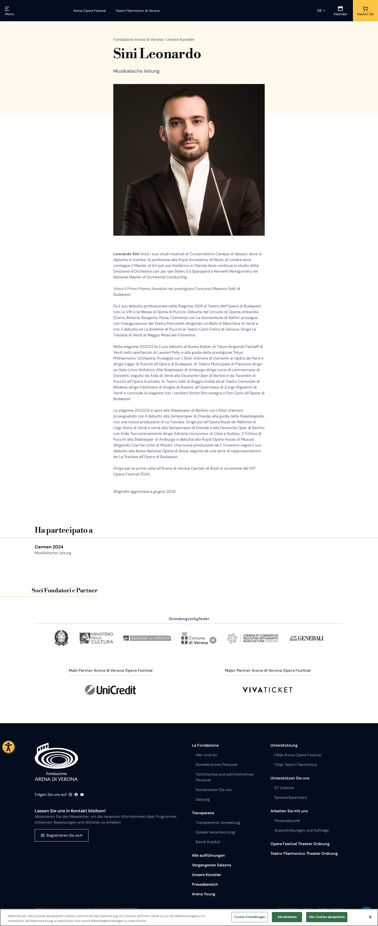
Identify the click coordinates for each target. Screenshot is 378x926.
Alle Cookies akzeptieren (327, 918)
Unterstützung (283, 745)
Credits (323, 909)
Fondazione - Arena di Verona (56, 761)
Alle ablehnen (287, 918)
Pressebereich (205, 884)
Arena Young (203, 894)
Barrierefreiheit (289, 909)
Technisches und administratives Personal (225, 777)
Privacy (308, 909)
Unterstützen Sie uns (289, 778)
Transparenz (203, 812)
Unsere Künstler (206, 874)
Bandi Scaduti (208, 841)
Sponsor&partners (290, 797)
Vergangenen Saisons (211, 865)
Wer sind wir (206, 754)
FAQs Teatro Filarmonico (295, 764)
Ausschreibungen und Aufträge (301, 830)
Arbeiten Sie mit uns (289, 810)
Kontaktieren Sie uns (214, 789)
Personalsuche (287, 820)
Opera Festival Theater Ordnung (300, 843)
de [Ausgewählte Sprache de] (319, 10)
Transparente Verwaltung (218, 822)
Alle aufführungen (208, 855)
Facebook (76, 795)
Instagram (70, 795)
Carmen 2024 (49, 547)
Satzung (203, 799)
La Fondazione (205, 745)
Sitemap (337, 909)
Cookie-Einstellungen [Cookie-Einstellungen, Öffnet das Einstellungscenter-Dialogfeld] (249, 918)
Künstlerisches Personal (216, 764)
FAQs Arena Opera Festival (297, 754)
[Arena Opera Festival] (89, 10)
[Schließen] (370, 918)
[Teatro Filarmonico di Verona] (135, 10)
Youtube (82, 795)
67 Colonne (284, 787)
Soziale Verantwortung (215, 832)
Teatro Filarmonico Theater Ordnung (304, 853)
